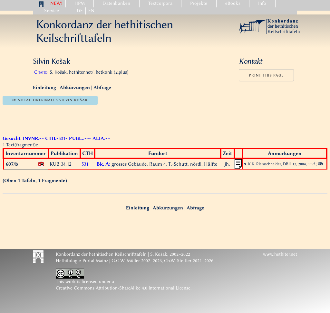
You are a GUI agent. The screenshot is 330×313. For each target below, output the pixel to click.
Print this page (266, 75)
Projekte (199, 3)
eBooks (232, 3)
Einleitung (45, 87)
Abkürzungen (75, 87)
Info (262, 3)
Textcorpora (160, 3)
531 (85, 164)
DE (80, 11)
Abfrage (102, 87)
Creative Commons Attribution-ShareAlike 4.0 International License (123, 288)
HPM (79, 3)
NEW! (56, 3)
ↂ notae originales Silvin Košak (50, 100)
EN (91, 11)
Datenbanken (116, 3)
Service (51, 11)
